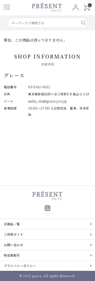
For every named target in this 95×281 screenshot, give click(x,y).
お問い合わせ (13, 245)
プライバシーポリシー (20, 265)
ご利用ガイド (13, 234)
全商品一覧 (12, 224)
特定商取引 (12, 255)
